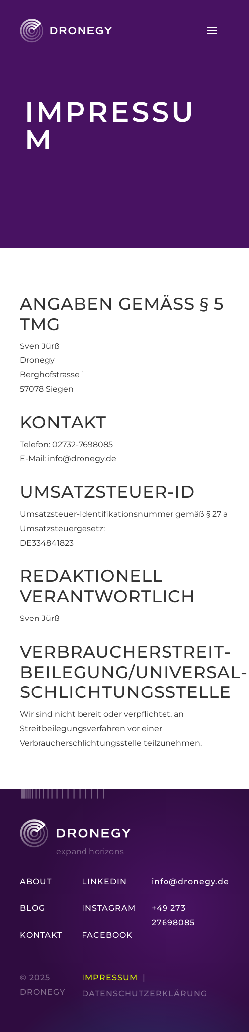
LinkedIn (104, 881)
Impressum (110, 977)
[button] (212, 31)
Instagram (109, 908)
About (36, 881)
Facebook (107, 935)
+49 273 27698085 (173, 915)
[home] (66, 31)
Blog (32, 908)
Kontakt (41, 935)
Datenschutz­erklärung (144, 993)
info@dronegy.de (190, 881)
